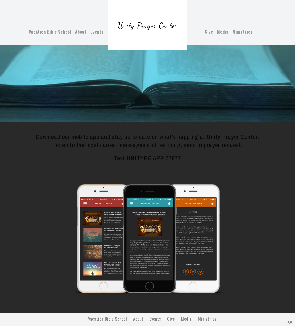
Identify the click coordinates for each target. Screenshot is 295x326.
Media (222, 32)
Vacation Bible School (50, 32)
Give (209, 32)
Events (97, 32)
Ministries (242, 32)
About (81, 32)
